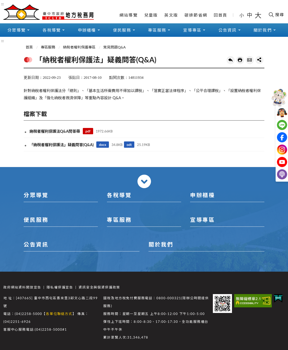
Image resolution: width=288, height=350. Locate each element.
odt (129, 145)
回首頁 (220, 15)
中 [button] (250, 15)
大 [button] (258, 15)
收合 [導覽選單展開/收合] (144, 181)
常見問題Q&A (114, 47)
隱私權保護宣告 (60, 287)
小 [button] (242, 15)
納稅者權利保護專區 (79, 47)
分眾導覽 (16, 30)
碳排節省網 (195, 15)
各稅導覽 (52, 30)
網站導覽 (128, 15)
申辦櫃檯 (87, 30)
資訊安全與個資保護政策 (99, 287)
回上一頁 (231, 60)
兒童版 (151, 15)
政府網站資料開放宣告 (22, 287)
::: (2, 4)
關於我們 (263, 30)
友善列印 (240, 60)
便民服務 (122, 30)
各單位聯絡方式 (59, 314)
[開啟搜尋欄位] (276, 14)
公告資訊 (227, 30)
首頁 (29, 47)
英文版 (171, 15)
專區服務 (157, 30)
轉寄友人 (250, 60)
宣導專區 (192, 30)
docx (102, 145)
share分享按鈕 (259, 60)
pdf (88, 131)
